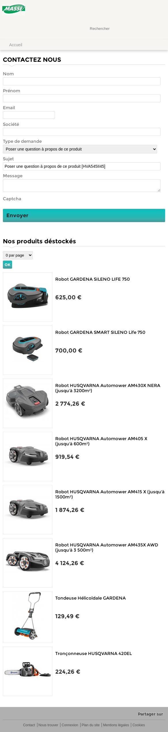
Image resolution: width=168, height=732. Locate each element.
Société (11, 124)
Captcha (12, 198)
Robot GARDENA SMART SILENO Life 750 (100, 332)
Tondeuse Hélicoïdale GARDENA (90, 598)
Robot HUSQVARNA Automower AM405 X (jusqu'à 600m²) (101, 441)
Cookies (138, 725)
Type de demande (22, 141)
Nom (8, 73)
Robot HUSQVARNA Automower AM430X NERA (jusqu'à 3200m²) (107, 388)
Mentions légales (116, 725)
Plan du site (91, 725)
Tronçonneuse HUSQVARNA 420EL (93, 653)
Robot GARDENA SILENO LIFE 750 (92, 279)
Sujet (8, 158)
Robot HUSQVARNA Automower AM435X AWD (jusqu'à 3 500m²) (106, 547)
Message (12, 175)
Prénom (11, 90)
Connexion (70, 725)
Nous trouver (48, 725)
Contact (29, 725)
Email (9, 107)
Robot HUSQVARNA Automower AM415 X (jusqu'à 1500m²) (110, 494)
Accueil (15, 45)
